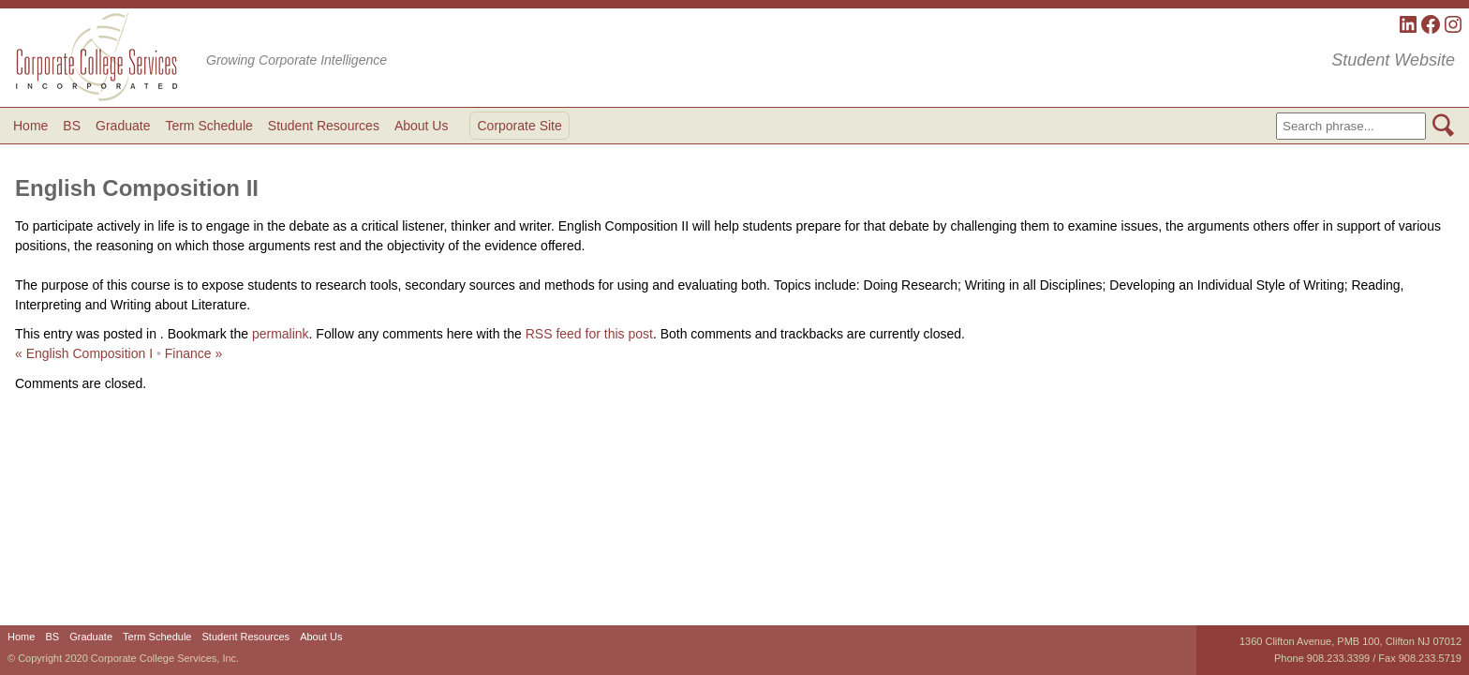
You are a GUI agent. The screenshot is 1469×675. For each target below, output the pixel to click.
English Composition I (84, 353)
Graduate (123, 125)
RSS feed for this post (589, 333)
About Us (421, 125)
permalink (280, 333)
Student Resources (323, 125)
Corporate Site (519, 125)
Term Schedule (208, 125)
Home (30, 125)
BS (72, 125)
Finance (194, 353)
